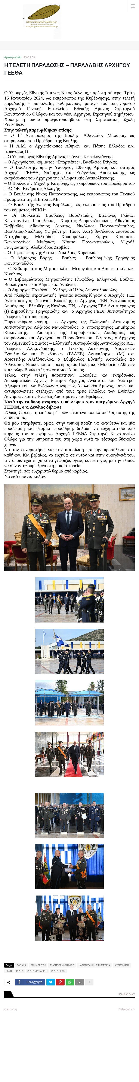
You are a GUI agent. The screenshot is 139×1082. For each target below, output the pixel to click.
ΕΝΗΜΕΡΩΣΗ (38, 965)
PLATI (9, 971)
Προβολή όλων (126, 994)
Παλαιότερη (125, 1009)
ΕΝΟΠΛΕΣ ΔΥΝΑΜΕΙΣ (62, 965)
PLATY (19, 971)
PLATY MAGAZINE (37, 971)
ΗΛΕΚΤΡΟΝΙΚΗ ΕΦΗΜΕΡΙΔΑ (94, 965)
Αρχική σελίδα (12, 57)
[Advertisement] (36, 1043)
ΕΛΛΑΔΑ (29, 57)
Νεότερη (11, 1009)
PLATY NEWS (58, 971)
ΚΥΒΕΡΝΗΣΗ (121, 965)
